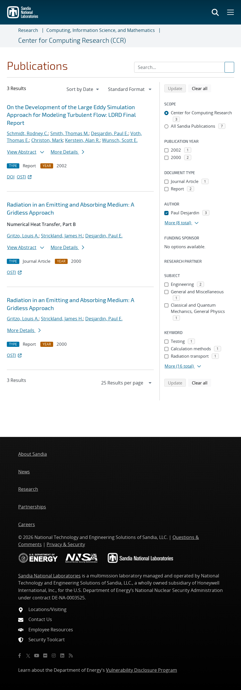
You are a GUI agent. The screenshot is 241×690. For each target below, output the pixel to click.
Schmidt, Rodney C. (27, 133)
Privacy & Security (66, 544)
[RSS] (71, 655)
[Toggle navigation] (11, 36)
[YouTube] (36, 655)
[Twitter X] (28, 655)
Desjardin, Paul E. (109, 133)
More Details (67, 152)
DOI (10, 177)
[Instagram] (53, 655)
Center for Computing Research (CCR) (72, 40)
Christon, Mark (47, 140)
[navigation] (83, 89)
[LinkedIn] (62, 655)
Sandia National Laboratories (49, 576)
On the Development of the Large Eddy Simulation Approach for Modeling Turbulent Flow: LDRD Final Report (71, 114)
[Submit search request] (229, 67)
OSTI (25, 177)
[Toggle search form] (215, 12)
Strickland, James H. (62, 236)
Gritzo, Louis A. (23, 236)
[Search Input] (184, 67)
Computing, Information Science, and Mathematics (100, 30)
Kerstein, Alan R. (82, 140)
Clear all (201, 88)
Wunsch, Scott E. (120, 140)
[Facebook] (19, 655)
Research (28, 30)
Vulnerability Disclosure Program (141, 670)
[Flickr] (45, 655)
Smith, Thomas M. (69, 133)
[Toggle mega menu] (230, 12)
